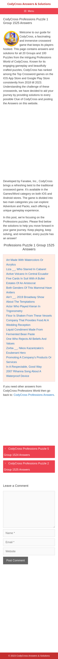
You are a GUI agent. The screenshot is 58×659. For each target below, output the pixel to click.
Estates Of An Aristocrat (21, 283)
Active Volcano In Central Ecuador (27, 273)
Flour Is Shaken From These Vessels (29, 315)
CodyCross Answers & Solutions (29, 4)
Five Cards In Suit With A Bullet (25, 278)
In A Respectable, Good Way (24, 366)
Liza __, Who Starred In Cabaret (26, 269)
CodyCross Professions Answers (34, 394)
